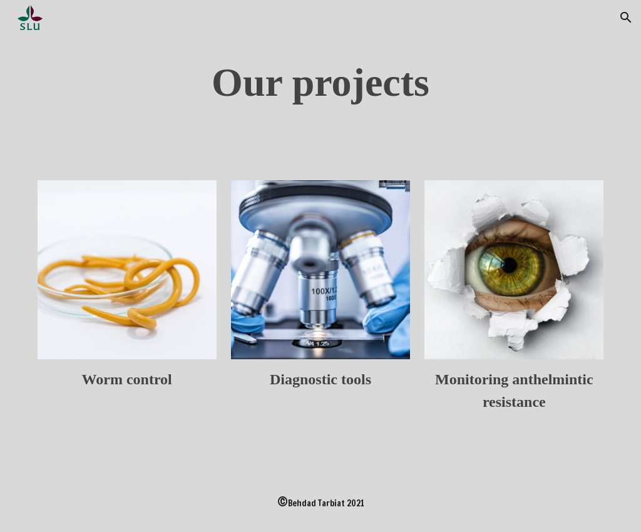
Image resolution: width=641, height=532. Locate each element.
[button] (626, 18)
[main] (321, 82)
